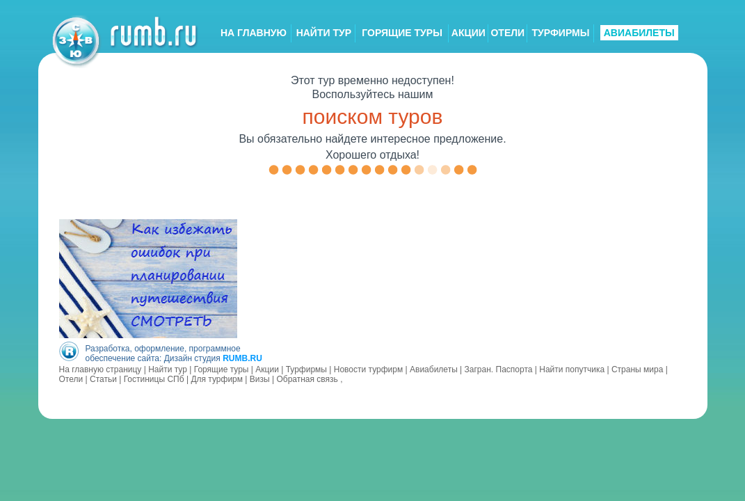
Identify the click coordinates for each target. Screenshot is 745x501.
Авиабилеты (434, 369)
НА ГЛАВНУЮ (254, 32)
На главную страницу (100, 369)
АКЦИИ (468, 32)
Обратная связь (306, 379)
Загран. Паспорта (499, 369)
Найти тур (167, 369)
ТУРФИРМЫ (560, 32)
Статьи (103, 379)
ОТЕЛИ (507, 32)
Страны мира (637, 369)
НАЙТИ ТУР (323, 32)
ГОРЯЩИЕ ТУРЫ (402, 32)
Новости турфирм (368, 369)
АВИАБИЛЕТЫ (639, 32)
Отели (71, 379)
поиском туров (373, 116)
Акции (267, 369)
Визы (260, 379)
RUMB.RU (242, 358)
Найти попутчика (571, 369)
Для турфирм (217, 379)
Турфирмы (306, 369)
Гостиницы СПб (154, 379)
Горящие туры (221, 369)
